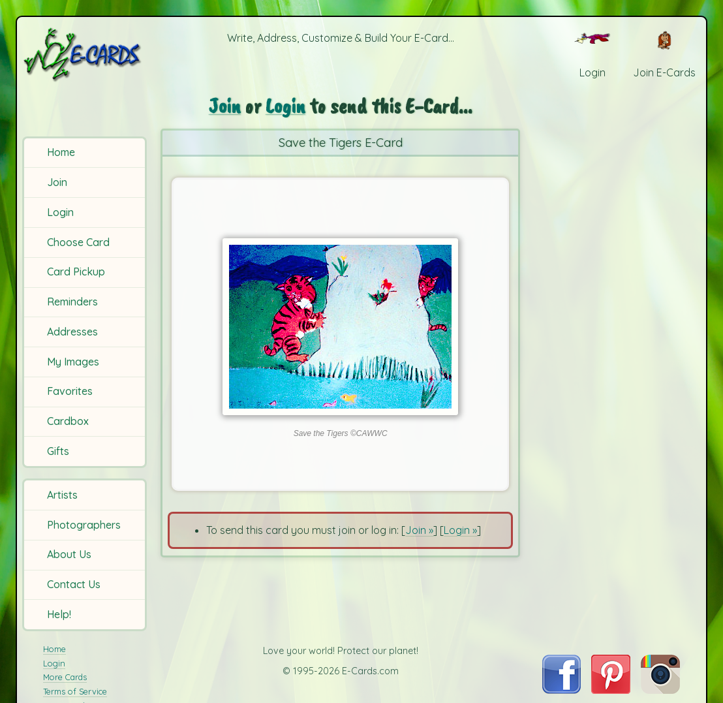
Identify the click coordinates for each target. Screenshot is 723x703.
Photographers (84, 524)
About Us (69, 554)
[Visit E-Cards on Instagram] (660, 689)
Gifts (58, 451)
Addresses (72, 331)
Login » (460, 530)
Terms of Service (75, 691)
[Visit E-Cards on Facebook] (561, 689)
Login (60, 212)
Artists (62, 494)
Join (57, 182)
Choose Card (78, 242)
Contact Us (73, 584)
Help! (59, 614)
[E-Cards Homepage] (85, 54)
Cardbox (68, 421)
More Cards (65, 677)
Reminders (72, 301)
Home (61, 152)
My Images (73, 361)
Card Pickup (76, 271)
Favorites (70, 391)
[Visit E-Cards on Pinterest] (610, 689)
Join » (419, 530)
